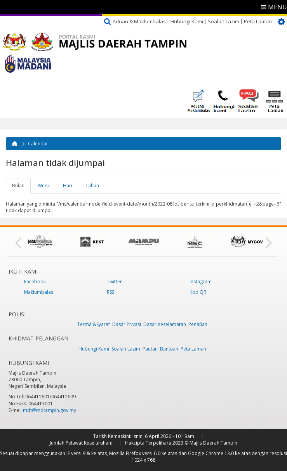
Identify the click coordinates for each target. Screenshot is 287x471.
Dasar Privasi (126, 324)
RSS (110, 292)
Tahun (92, 185)
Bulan (21, 187)
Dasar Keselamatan (164, 324)
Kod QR (198, 292)
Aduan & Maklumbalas (139, 21)
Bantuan (169, 348)
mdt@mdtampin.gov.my (49, 410)
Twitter (114, 281)
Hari (67, 185)
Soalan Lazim (223, 21)
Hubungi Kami (186, 21)
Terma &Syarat (93, 324)
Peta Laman (258, 21)
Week (44, 185)
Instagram (201, 281)
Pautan (150, 348)
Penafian (197, 324)
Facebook (35, 281)
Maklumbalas (38, 292)
